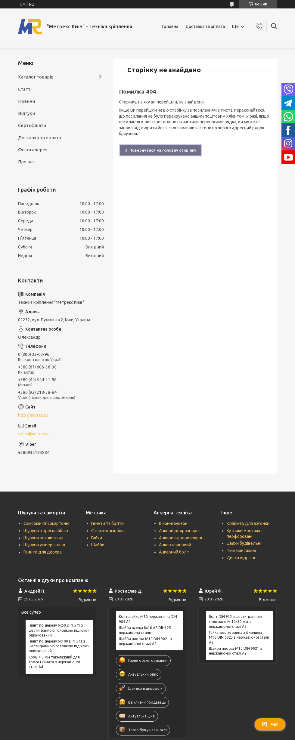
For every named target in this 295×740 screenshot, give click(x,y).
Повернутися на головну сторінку (162, 150)
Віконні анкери (173, 523)
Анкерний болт (174, 552)
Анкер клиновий (175, 544)
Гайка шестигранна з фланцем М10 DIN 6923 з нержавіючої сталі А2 (239, 637)
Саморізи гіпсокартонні (46, 523)
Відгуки (26, 113)
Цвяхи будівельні (244, 543)
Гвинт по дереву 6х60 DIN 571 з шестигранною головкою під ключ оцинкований (59, 630)
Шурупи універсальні (44, 544)
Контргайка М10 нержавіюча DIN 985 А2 (148, 619)
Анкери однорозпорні (180, 537)
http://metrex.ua (33, 415)
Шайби (97, 544)
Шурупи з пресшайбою (45, 530)
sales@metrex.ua (34, 433)
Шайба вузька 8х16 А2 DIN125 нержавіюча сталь (145, 630)
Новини (26, 101)
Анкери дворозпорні (179, 530)
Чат (270, 724)
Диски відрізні (241, 557)
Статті (25, 89)
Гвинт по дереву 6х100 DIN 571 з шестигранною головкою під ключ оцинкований (59, 646)
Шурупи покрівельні (43, 537)
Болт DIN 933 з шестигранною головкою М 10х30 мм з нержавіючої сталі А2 (235, 621)
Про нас (26, 161)
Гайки (96, 537)
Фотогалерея (33, 149)
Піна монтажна (241, 550)
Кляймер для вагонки (248, 523)
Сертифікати (32, 125)
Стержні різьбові (108, 530)
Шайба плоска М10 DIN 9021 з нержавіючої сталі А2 (145, 641)
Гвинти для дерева (42, 552)
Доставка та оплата (205, 26)
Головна (170, 26)
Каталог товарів (36, 76)
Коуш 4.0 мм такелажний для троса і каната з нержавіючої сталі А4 (54, 662)
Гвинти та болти (107, 523)
